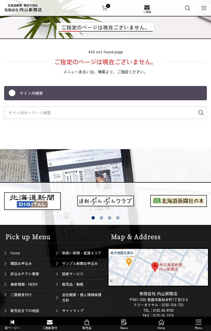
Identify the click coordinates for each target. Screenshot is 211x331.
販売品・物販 (73, 284)
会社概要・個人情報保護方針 (81, 297)
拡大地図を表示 (122, 252)
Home (15, 252)
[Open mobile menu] (204, 7)
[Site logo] (23, 7)
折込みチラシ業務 (24, 273)
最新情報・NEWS (24, 284)
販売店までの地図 (24, 310)
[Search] (187, 7)
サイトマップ (73, 310)
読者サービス (73, 273)
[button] (93, 217)
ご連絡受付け (21, 294)
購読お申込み (21, 263)
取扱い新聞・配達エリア (81, 252)
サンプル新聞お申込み (80, 263)
